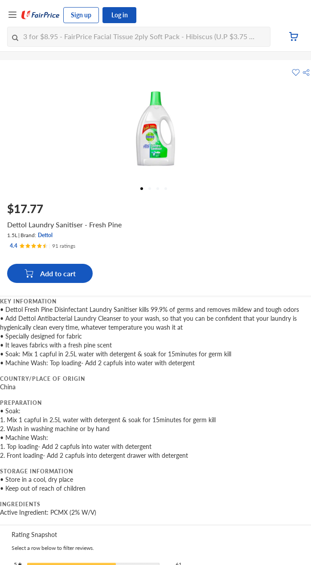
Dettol (45, 235)
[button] (306, 72)
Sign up (81, 15)
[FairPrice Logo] (40, 15)
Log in (119, 15)
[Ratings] (42, 246)
